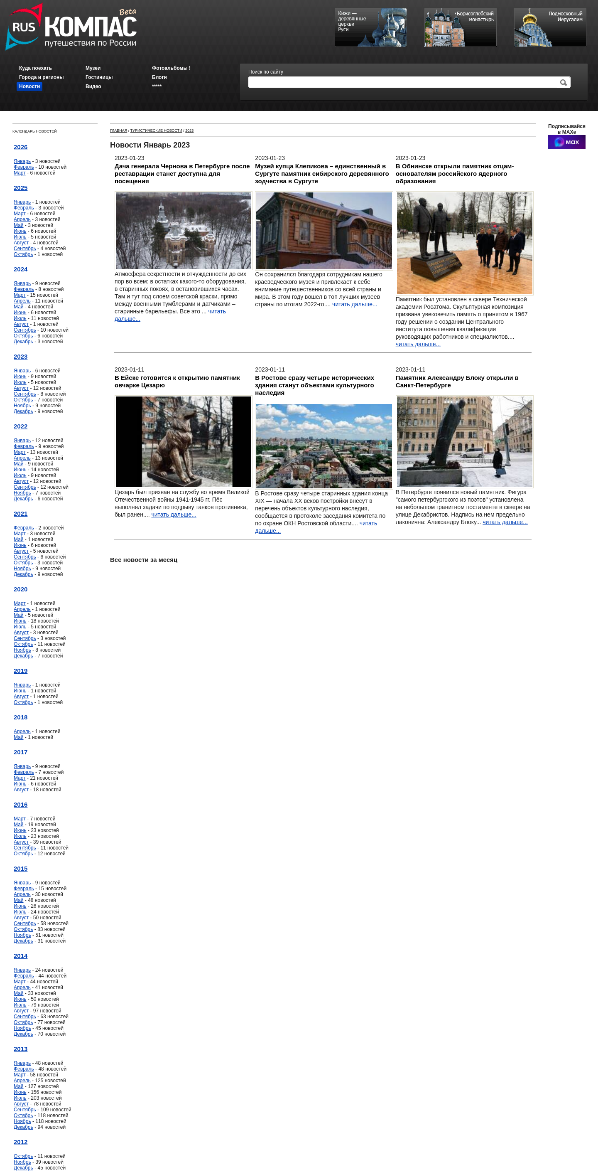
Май (19, 225)
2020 (20, 589)
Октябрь (23, 254)
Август (21, 243)
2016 (20, 804)
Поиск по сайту (265, 72)
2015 (20, 868)
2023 (20, 356)
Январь (22, 161)
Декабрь (23, 342)
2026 (20, 146)
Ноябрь (22, 406)
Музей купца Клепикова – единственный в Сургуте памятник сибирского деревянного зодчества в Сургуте (322, 174)
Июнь (20, 231)
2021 (20, 513)
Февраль (24, 167)
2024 (20, 269)
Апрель (22, 219)
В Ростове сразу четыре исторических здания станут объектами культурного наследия (314, 385)
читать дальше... (354, 304)
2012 (20, 1141)
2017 (20, 752)
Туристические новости (156, 130)
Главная (118, 130)
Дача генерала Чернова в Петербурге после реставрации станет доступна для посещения (182, 174)
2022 (20, 426)
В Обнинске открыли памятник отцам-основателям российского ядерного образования (455, 174)
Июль (20, 237)
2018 (20, 717)
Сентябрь (25, 248)
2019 (20, 670)
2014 (20, 955)
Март (20, 173)
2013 (20, 1048)
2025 (20, 187)
